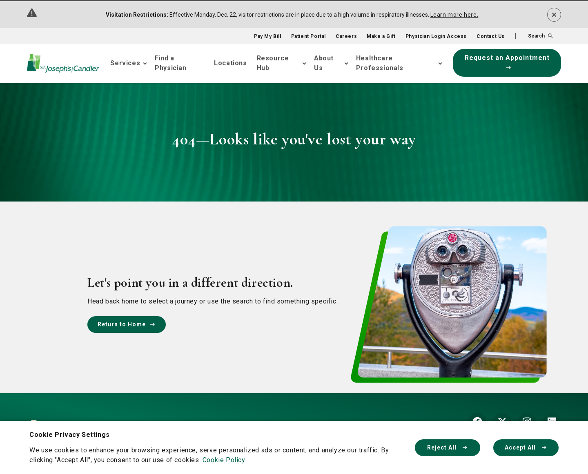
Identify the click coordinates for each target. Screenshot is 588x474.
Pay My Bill (267, 36)
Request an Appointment (507, 61)
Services (125, 63)
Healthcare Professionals (379, 63)
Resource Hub (273, 63)
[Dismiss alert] (554, 15)
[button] (534, 36)
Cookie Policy (224, 460)
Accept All (526, 447)
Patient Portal (308, 36)
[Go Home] (63, 63)
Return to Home (127, 324)
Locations (230, 63)
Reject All (447, 447)
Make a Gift (381, 36)
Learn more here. (454, 14)
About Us (324, 63)
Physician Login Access (436, 36)
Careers (346, 36)
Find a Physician (170, 63)
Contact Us (491, 36)
